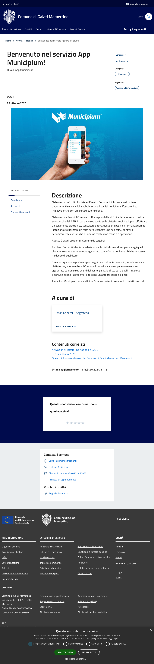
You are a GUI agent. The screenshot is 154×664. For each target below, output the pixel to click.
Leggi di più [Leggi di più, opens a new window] (113, 638)
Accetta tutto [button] (65, 652)
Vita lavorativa (47, 557)
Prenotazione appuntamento (54, 596)
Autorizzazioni (85, 573)
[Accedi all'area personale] (137, 3)
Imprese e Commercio (51, 563)
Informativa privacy (87, 601)
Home (8, 40)
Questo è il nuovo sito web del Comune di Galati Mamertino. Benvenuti (92, 358)
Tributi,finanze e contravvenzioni (94, 557)
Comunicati (121, 552)
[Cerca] (148, 16)
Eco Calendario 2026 (63, 354)
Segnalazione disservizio (52, 601)
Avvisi (119, 557)
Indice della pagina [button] (19, 190)
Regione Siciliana (10, 4)
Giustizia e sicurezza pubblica (92, 552)
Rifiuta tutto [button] (89, 652)
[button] (77, 658)
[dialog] (77, 645)
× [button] (151, 630)
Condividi (122, 55)
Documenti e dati (10, 579)
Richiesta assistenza (50, 612)
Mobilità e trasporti (49, 573)
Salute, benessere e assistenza (93, 568)
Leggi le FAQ (46, 607)
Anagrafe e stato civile (51, 546)
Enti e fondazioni (10, 563)
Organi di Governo (11, 546)
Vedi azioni (122, 61)
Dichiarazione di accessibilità (92, 612)
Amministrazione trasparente (93, 596)
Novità (19, 40)
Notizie (29, 40)
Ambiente (83, 562)
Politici (5, 568)
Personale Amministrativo (15, 573)
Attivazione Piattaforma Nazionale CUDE (75, 350)
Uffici (4, 557)
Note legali (83, 607)
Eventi (119, 577)
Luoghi (119, 572)
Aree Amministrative (12, 552)
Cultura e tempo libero (51, 552)
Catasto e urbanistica (50, 568)
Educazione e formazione (90, 546)
